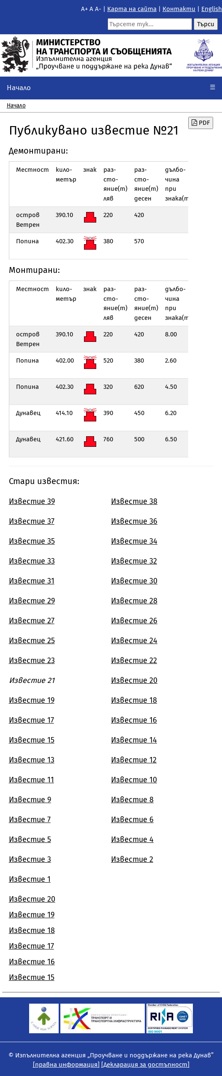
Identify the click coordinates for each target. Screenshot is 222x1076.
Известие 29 (32, 600)
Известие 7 (30, 819)
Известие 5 (30, 839)
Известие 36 (134, 521)
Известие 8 (132, 799)
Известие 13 (31, 760)
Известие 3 (30, 859)
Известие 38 (134, 501)
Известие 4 (132, 839)
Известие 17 (31, 720)
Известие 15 (31, 740)
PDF (201, 123)
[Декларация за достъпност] (145, 1064)
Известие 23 (32, 660)
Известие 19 (31, 700)
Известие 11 (31, 779)
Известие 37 (31, 521)
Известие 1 (30, 879)
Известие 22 (134, 660)
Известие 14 (134, 740)
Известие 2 (132, 859)
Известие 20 (134, 680)
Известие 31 (31, 581)
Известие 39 (32, 501)
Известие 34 (134, 541)
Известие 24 (134, 640)
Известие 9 (30, 799)
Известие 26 (134, 620)
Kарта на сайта (132, 9)
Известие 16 (134, 720)
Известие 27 (31, 620)
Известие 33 (32, 561)
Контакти (178, 9)
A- (98, 9)
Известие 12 (134, 760)
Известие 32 (134, 561)
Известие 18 (134, 700)
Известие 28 (134, 600)
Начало (19, 87)
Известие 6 (132, 819)
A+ (84, 9)
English (211, 9)
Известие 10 (134, 779)
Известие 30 (134, 581)
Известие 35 (32, 541)
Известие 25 (32, 640)
